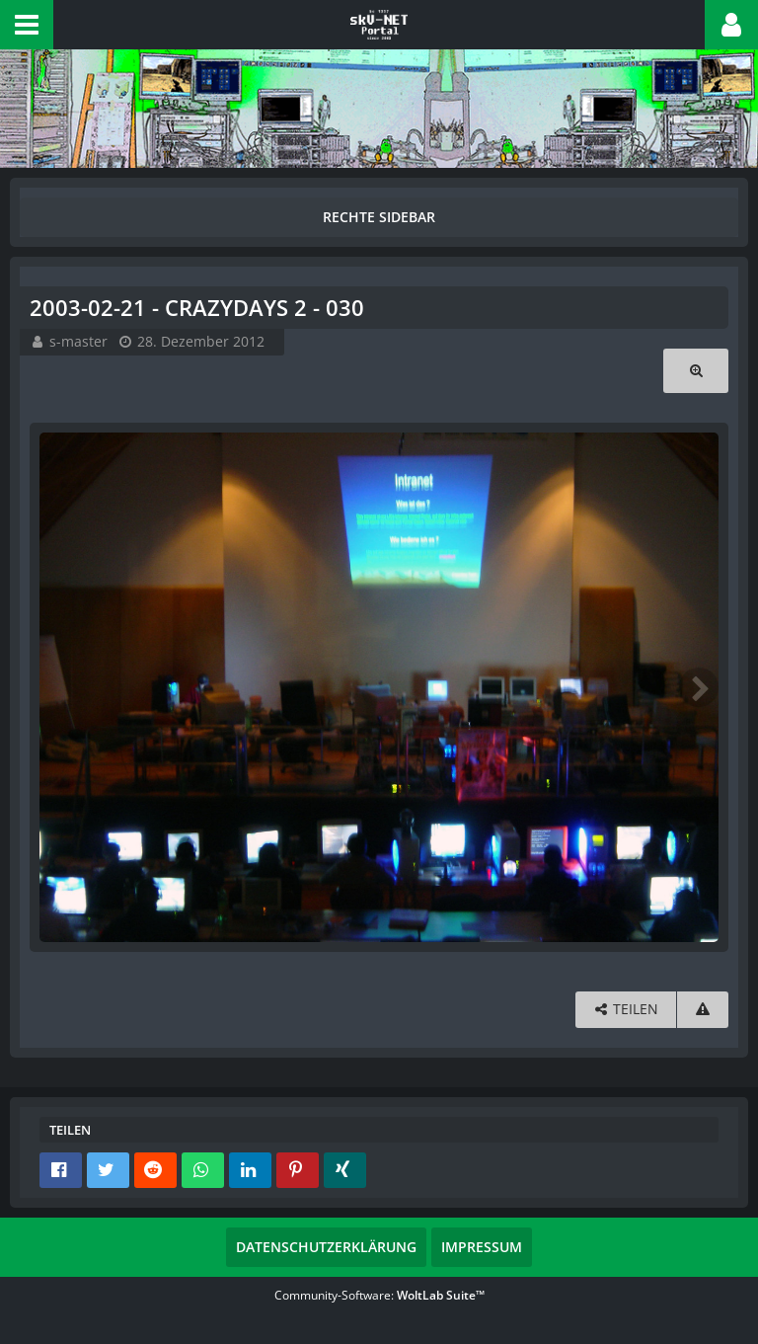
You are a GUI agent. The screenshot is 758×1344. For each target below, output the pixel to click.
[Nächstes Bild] (699, 687)
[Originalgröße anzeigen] (695, 371)
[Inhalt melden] (702, 1009)
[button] (26, 24)
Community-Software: (379, 1295)
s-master (78, 341)
